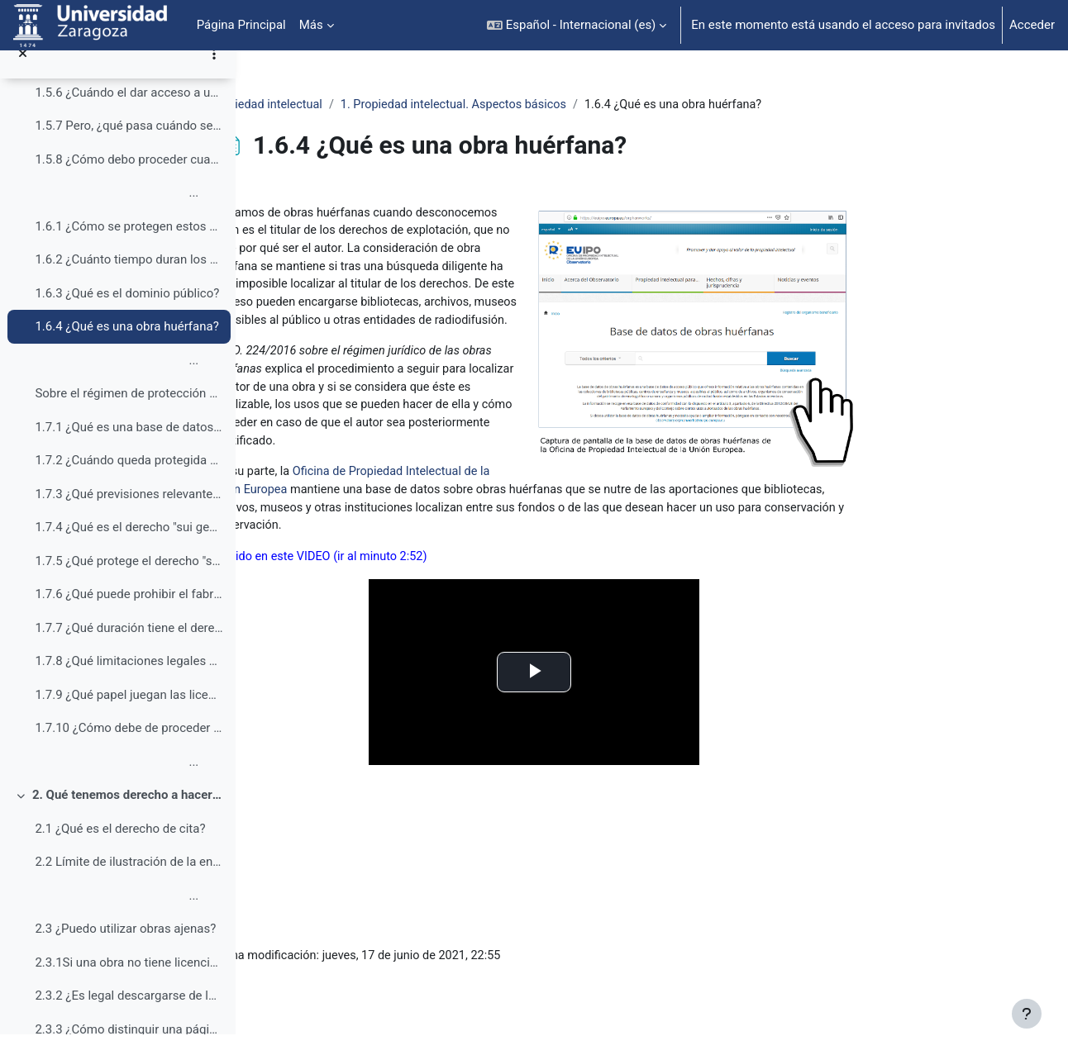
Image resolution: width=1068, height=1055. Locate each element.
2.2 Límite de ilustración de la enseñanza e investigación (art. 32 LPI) (128, 882)
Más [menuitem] (311, 24)
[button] (576, 25)
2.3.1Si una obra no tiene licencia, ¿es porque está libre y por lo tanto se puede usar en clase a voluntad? (128, 982)
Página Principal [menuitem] (241, 24)
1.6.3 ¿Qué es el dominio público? (127, 313)
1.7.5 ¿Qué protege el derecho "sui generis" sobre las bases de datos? (128, 580)
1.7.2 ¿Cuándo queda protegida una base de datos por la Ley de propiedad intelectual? (128, 480)
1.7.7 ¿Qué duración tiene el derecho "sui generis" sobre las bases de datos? (128, 647)
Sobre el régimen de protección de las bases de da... (128, 413)
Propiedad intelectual (373, 104)
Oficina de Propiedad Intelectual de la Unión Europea (544, 500)
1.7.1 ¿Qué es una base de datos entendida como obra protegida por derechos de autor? (128, 447)
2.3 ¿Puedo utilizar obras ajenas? (125, 949)
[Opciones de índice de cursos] (214, 74)
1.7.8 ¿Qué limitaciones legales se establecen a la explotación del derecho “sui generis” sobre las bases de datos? (128, 681)
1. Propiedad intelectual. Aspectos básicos (567, 104)
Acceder (1032, 24)
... (116, 213)
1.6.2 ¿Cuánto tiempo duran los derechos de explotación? (128, 280)
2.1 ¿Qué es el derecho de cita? (120, 848)
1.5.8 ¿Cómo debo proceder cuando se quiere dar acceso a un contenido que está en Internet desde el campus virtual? (128, 179)
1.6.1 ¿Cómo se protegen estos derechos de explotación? (128, 246)
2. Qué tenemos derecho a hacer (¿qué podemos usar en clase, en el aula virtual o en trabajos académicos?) (127, 815)
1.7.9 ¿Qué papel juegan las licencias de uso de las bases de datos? (128, 714)
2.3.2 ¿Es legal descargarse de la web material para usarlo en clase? (128, 1016)
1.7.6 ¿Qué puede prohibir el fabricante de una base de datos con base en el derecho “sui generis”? (128, 614)
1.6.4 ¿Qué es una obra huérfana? (126, 347)
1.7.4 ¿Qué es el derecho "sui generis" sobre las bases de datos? (128, 547)
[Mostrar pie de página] (1027, 1014)
